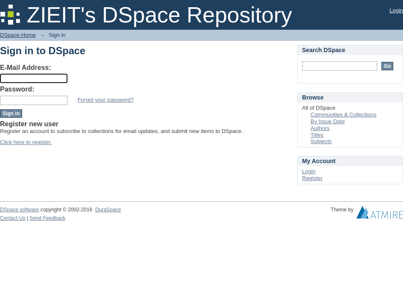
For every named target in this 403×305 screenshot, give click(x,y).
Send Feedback (48, 218)
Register (312, 178)
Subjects (321, 141)
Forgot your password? (106, 100)
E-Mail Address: (25, 67)
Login (396, 10)
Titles (317, 135)
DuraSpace (107, 210)
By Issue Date (328, 121)
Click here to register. (26, 142)
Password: (17, 89)
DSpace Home (18, 35)
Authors (320, 128)
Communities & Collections (343, 114)
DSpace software (19, 210)
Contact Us (12, 218)
